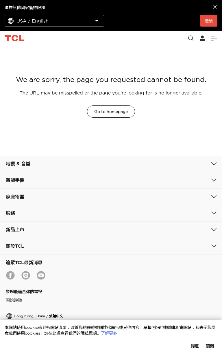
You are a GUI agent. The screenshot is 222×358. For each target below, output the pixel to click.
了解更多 (109, 333)
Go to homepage (111, 111)
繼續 (209, 20)
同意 (195, 345)
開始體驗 (14, 300)
